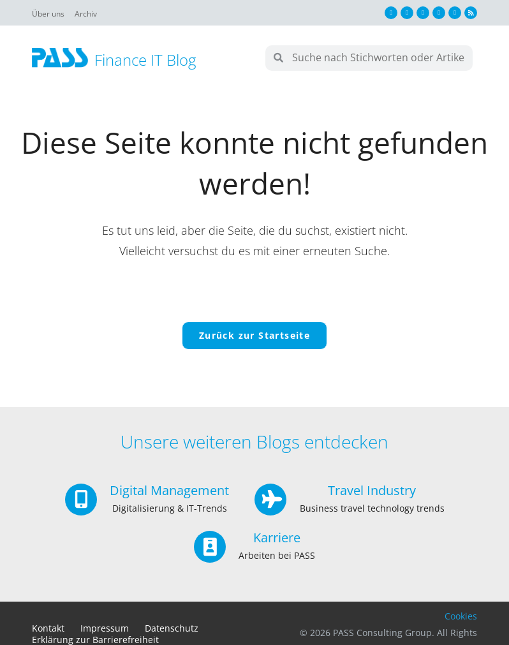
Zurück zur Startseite (254, 336)
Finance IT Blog (145, 59)
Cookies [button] (461, 617)
